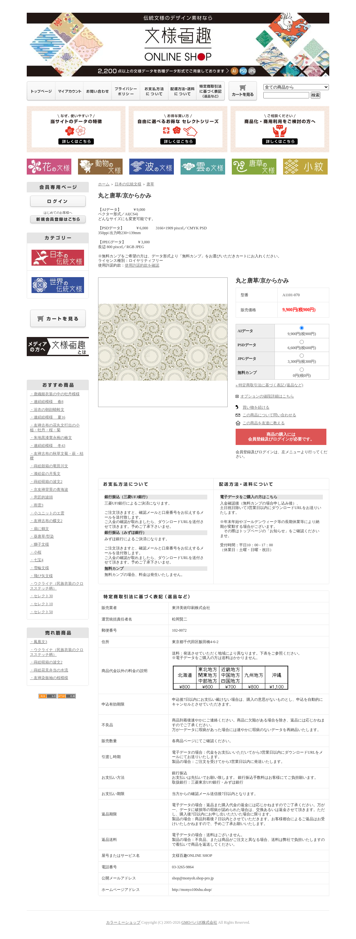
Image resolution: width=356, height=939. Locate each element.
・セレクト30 (41, 596)
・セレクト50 (41, 612)
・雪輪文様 (39, 568)
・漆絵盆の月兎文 (45, 473)
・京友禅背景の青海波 (49, 489)
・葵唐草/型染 (42, 536)
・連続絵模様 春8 (46, 401)
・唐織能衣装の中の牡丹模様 (55, 394)
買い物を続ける (256, 407)
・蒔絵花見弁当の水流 (49, 670)
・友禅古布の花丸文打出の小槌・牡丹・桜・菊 (55, 427)
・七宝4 (36, 560)
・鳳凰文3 (38, 642)
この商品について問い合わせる (269, 415)
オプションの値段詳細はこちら (267, 396)
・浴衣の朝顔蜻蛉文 (47, 409)
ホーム (104, 184)
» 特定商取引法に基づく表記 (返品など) (269, 385)
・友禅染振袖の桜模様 (49, 678)
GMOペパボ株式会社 (199, 922)
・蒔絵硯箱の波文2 (46, 481)
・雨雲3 (36, 505)
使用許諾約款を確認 (142, 265)
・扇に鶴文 (39, 529)
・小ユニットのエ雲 (47, 513)
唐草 (150, 184)
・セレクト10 (41, 604)
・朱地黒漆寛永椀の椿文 (51, 437)
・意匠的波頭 (41, 497)
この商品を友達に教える (264, 423)
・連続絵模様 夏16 (47, 417)
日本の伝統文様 (128, 184)
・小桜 (35, 552)
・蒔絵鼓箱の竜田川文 (49, 466)
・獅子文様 (39, 544)
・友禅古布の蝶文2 (46, 521)
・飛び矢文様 (41, 576)
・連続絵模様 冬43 (47, 445)
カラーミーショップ (123, 922)
